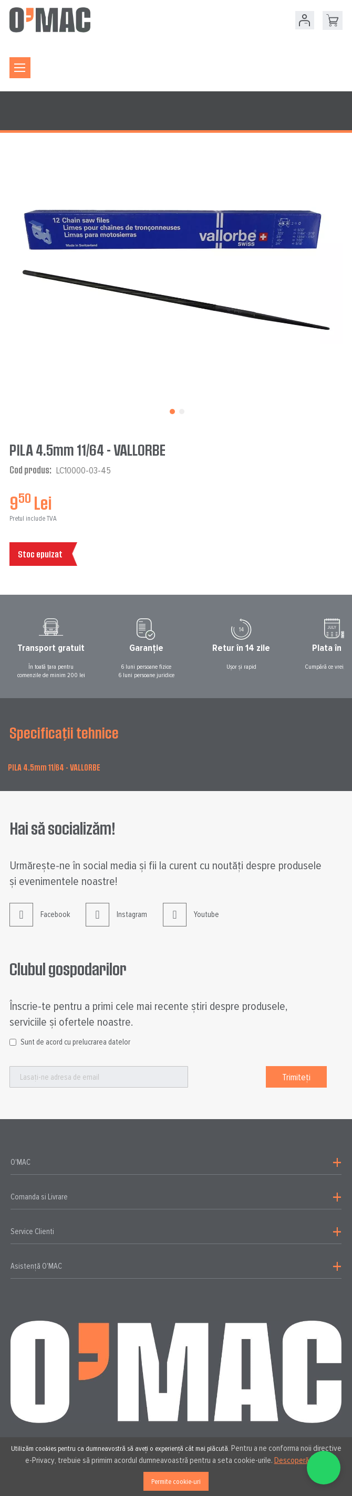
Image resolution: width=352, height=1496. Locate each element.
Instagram (116, 922)
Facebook (39, 922)
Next (348, 648)
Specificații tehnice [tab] (64, 732)
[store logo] (49, 20)
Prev (4, 648)
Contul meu (304, 20)
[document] (176, 1466)
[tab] (176, 1163)
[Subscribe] (296, 1077)
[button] (171, 410)
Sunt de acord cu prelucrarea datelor (75, 1042)
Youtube (191, 922)
